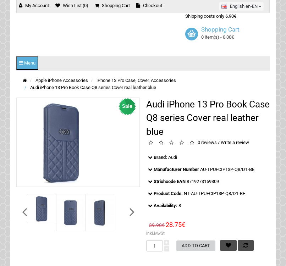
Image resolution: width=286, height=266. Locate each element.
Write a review (235, 142)
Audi (172, 157)
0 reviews (207, 142)
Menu (27, 63)
